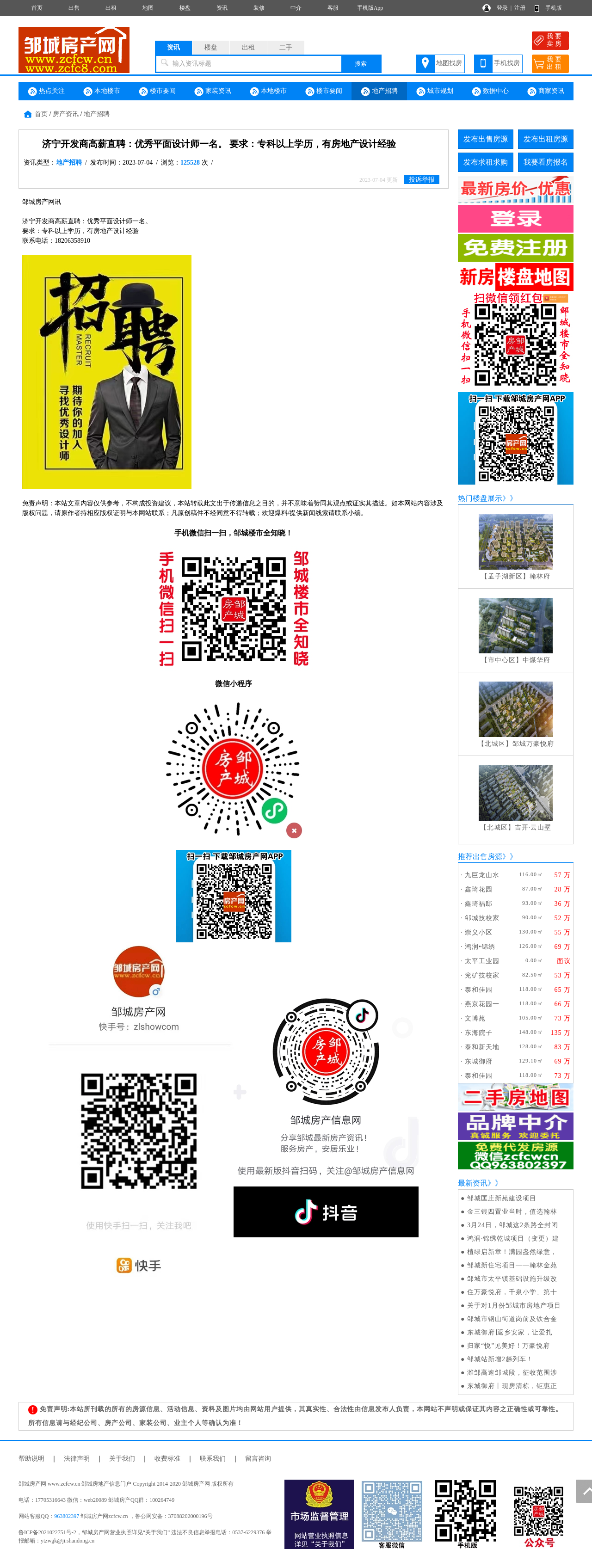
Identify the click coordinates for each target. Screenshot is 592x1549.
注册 (519, 8)
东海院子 (479, 1032)
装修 (259, 8)
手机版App (370, 8)
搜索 (361, 63)
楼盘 (185, 8)
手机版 (553, 8)
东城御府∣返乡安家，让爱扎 (510, 1332)
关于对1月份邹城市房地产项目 (514, 1305)
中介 (296, 8)
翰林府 (540, 576)
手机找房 (507, 63)
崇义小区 (479, 932)
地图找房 (449, 63)
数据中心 (490, 91)
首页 (37, 8)
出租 (111, 8)
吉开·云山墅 (533, 827)
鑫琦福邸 (479, 903)
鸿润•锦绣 (480, 946)
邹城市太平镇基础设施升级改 (512, 1278)
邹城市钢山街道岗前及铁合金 (512, 1318)
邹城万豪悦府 (533, 743)
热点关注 (46, 91)
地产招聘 (379, 91)
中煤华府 (536, 660)
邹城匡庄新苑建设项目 (501, 1198)
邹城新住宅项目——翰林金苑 (512, 1265)
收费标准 (167, 1458)
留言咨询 (258, 1458)
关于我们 (122, 1458)
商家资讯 (545, 91)
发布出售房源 (485, 139)
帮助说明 (31, 1458)
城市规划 (434, 91)
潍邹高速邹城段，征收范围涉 (512, 1372)
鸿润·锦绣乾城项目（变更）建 (513, 1238)
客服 (333, 8)
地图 (148, 8)
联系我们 (213, 1458)
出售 (74, 8)
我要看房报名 (546, 162)
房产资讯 (66, 114)
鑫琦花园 (479, 889)
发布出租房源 (546, 139)
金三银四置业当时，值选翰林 (512, 1211)
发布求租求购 (485, 162)
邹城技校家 (482, 918)
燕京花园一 (482, 1004)
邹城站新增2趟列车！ (500, 1359)
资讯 (222, 8)
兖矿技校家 (482, 975)
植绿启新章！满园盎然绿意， (512, 1251)
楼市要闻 (157, 91)
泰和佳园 (479, 989)
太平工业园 (482, 961)
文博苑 (475, 1018)
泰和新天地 (482, 1047)
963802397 (66, 1516)
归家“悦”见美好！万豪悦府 (508, 1345)
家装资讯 (212, 91)
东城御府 (479, 1061)
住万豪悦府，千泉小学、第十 (512, 1292)
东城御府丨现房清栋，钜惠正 (512, 1386)
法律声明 (77, 1458)
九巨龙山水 (482, 875)
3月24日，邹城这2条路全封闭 (512, 1225)
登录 (502, 8)
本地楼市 (101, 91)
